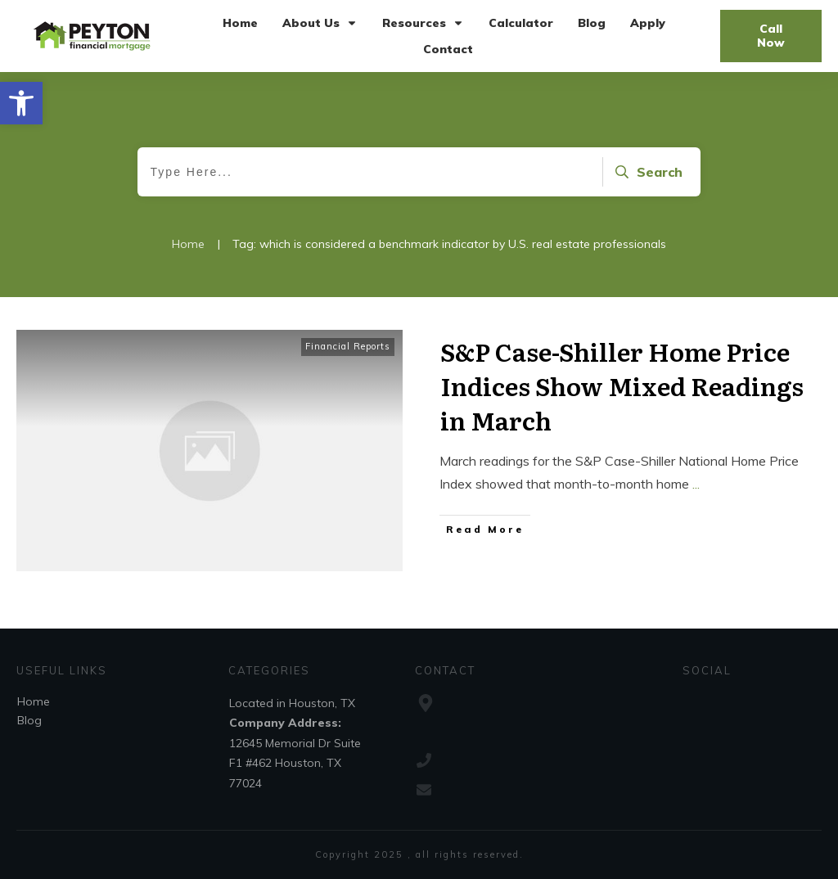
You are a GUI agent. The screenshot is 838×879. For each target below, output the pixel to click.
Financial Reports (347, 346)
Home (33, 701)
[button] (21, 103)
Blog (29, 720)
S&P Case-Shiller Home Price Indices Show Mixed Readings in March (622, 385)
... (696, 484)
